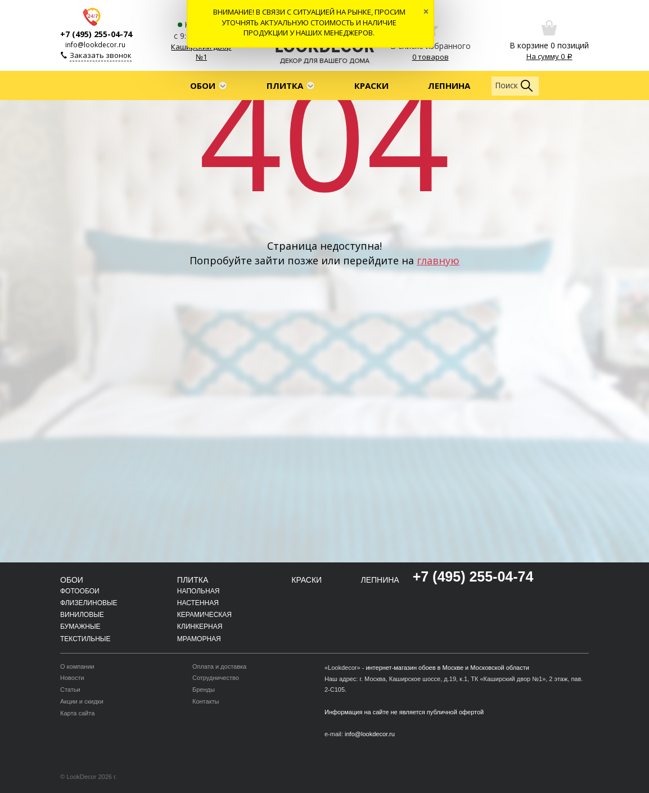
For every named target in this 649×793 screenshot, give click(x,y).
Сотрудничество (215, 677)
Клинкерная (200, 626)
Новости (72, 677)
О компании (77, 666)
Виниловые (82, 615)
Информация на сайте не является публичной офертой (404, 712)
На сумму (549, 56)
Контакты (205, 701)
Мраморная (199, 639)
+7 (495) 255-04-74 (96, 34)
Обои (202, 85)
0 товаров (430, 57)
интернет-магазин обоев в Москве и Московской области (447, 667)
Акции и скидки (81, 701)
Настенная (198, 603)
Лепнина (449, 85)
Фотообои (80, 591)
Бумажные (80, 626)
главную (438, 260)
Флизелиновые (89, 603)
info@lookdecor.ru (95, 44)
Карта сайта (77, 713)
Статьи (70, 689)
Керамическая (204, 615)
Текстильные (85, 639)
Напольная (198, 591)
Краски (371, 85)
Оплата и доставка (219, 666)
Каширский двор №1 (201, 52)
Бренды (203, 689)
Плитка (285, 85)
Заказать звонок (101, 55)
